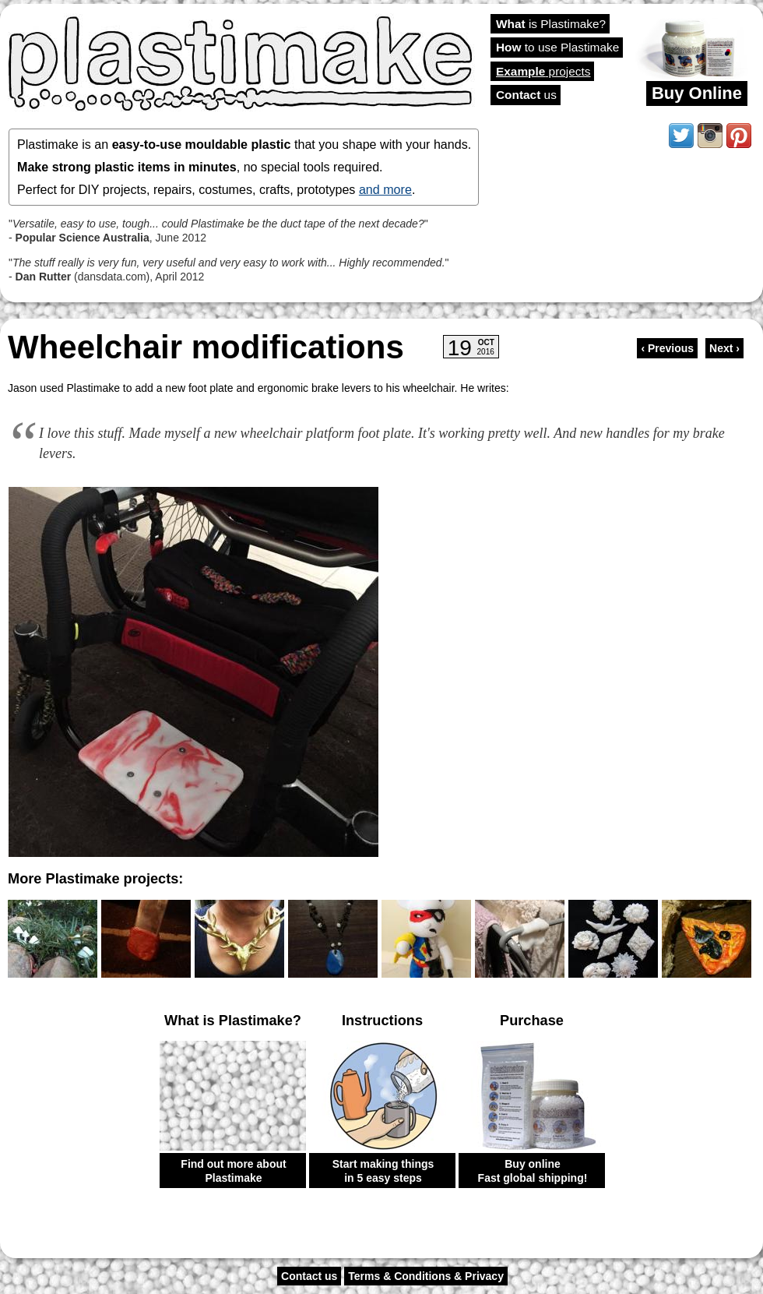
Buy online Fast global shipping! (533, 1171)
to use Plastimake (557, 47)
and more (385, 189)
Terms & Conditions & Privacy (426, 1276)
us (526, 94)
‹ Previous (667, 348)
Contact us (309, 1276)
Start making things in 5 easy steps (383, 1171)
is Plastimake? (551, 23)
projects (543, 71)
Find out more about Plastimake (233, 1171)
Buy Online (697, 93)
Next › (724, 348)
